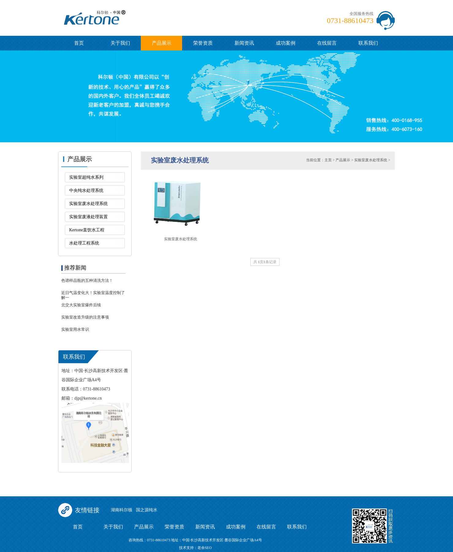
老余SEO (204, 548)
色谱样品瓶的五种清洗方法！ (87, 280)
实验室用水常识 (75, 329)
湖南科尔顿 (121, 510)
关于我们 (120, 43)
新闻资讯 (244, 43)
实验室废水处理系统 (88, 203)
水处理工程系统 (84, 243)
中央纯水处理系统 (86, 190)
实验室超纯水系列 (86, 177)
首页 (79, 43)
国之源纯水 (146, 510)
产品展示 (161, 43)
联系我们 (368, 43)
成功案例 (285, 43)
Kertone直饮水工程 (86, 230)
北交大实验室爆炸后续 (81, 305)
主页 (328, 160)
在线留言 (327, 43)
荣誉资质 (203, 43)
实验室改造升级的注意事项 (85, 317)
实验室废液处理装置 (88, 216)
